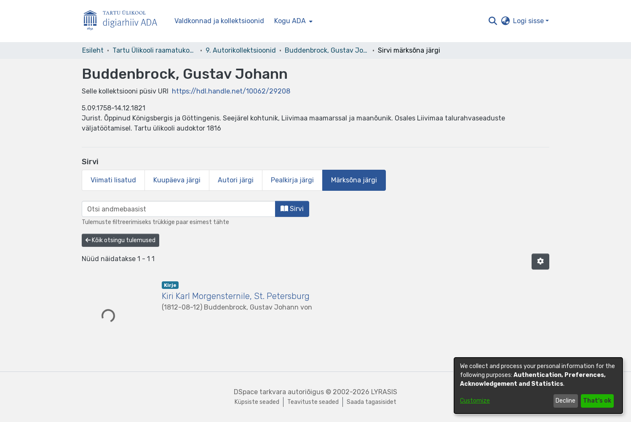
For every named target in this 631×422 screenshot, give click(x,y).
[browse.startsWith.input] (178, 209)
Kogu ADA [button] (290, 21)
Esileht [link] (93, 50)
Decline (565, 400)
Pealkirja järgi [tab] (292, 180)
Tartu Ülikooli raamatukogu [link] (154, 50)
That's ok (597, 400)
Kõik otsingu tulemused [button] (120, 240)
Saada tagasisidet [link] (371, 402)
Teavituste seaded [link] (313, 402)
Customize (475, 400)
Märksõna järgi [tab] (354, 180)
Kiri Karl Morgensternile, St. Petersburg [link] (236, 296)
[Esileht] (124, 21)
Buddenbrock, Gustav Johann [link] (327, 50)
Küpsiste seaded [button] (257, 402)
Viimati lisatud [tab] (113, 180)
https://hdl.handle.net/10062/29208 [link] (231, 91)
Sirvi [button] (292, 209)
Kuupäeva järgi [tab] (177, 180)
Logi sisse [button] (529, 21)
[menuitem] (293, 21)
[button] (492, 21)
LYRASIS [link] (384, 392)
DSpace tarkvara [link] (260, 392)
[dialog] (538, 386)
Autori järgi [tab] (236, 180)
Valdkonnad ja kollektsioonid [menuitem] (219, 21)
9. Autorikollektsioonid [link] (241, 50)
